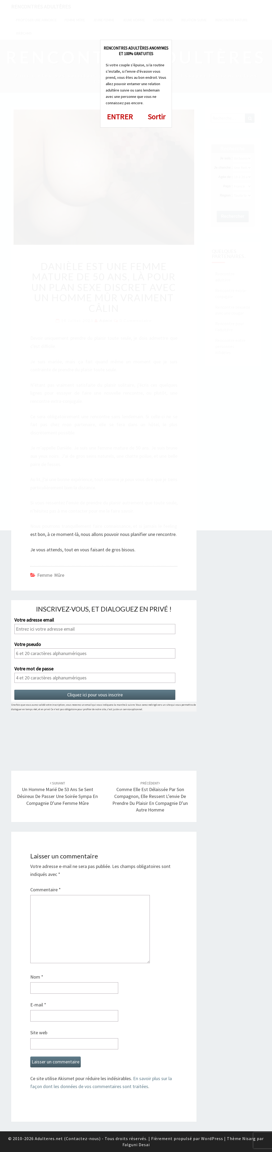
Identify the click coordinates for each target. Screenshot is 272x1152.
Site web (38, 1032)
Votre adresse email (34, 620)
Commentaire (45, 890)
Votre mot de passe (33, 668)
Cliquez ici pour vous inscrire (95, 695)
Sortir (156, 116)
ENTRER (120, 116)
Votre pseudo (27, 644)
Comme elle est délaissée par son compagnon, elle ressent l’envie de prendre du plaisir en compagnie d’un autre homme (150, 797)
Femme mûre (50, 575)
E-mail (38, 1005)
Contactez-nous (82, 1138)
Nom (36, 977)
